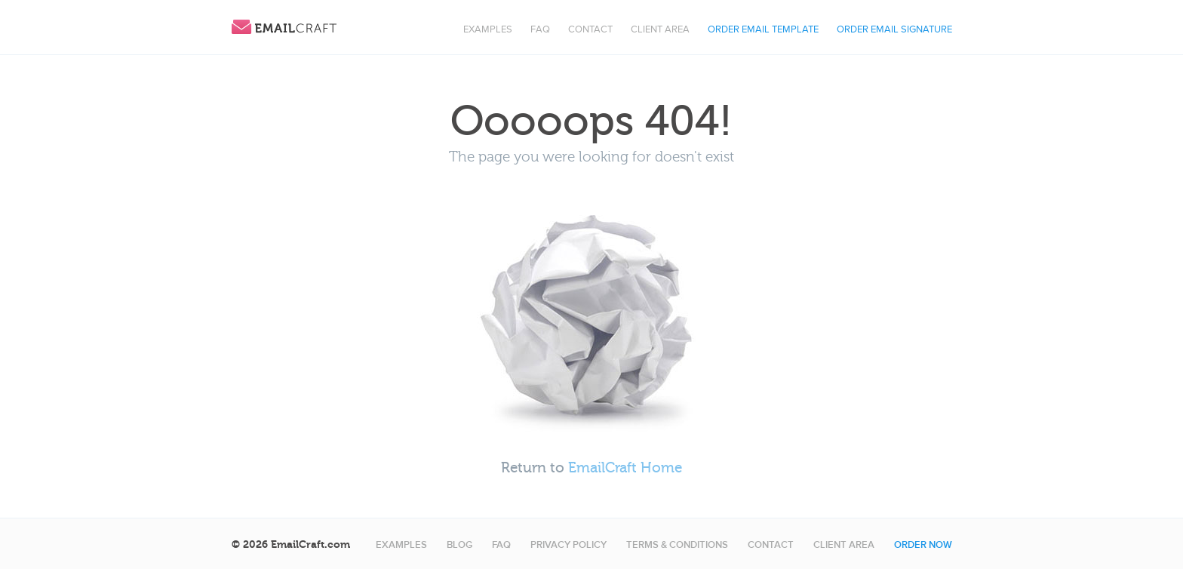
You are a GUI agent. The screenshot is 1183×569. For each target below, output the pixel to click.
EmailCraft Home (625, 468)
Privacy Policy (568, 545)
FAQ (540, 29)
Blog (459, 545)
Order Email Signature (894, 29)
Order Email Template (763, 29)
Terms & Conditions (677, 545)
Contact (590, 29)
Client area (660, 29)
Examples (487, 29)
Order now (923, 545)
